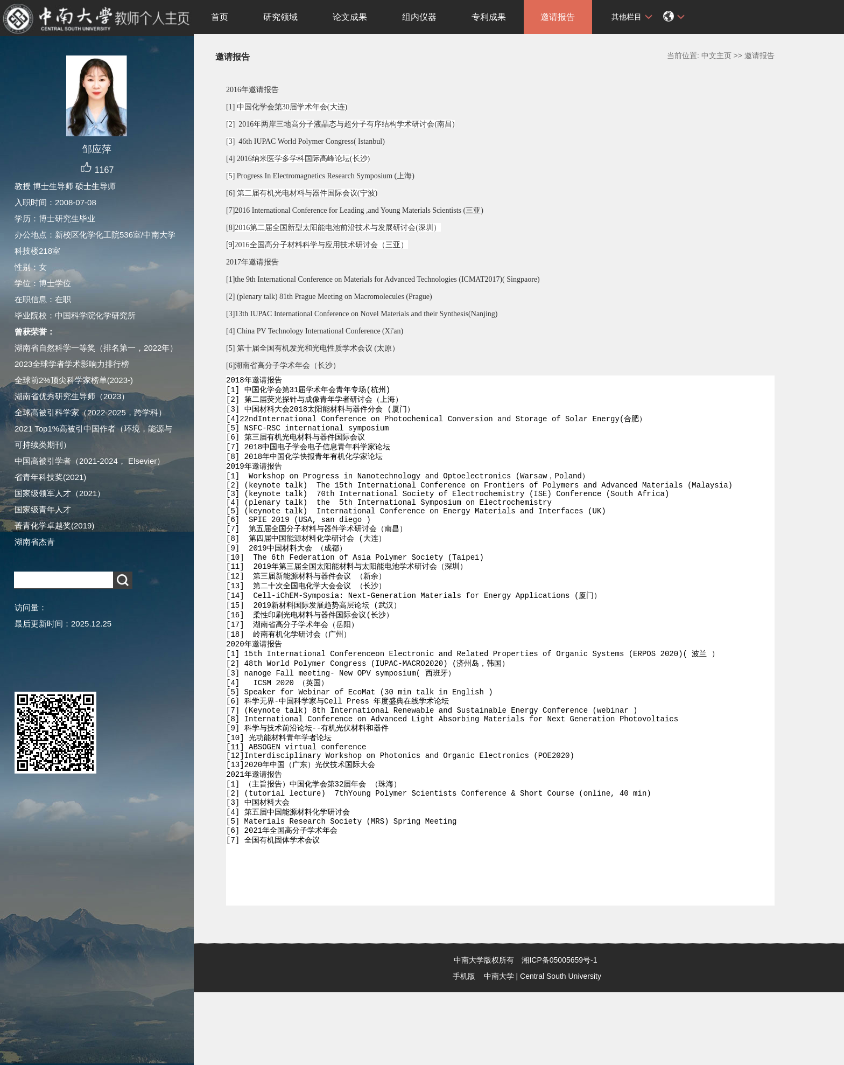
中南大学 (499, 1049)
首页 (219, 17)
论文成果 (350, 17)
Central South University (560, 1049)
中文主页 (716, 55)
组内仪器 (419, 17)
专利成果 (489, 17)
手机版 (464, 1049)
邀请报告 (557, 17)
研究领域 (280, 17)
